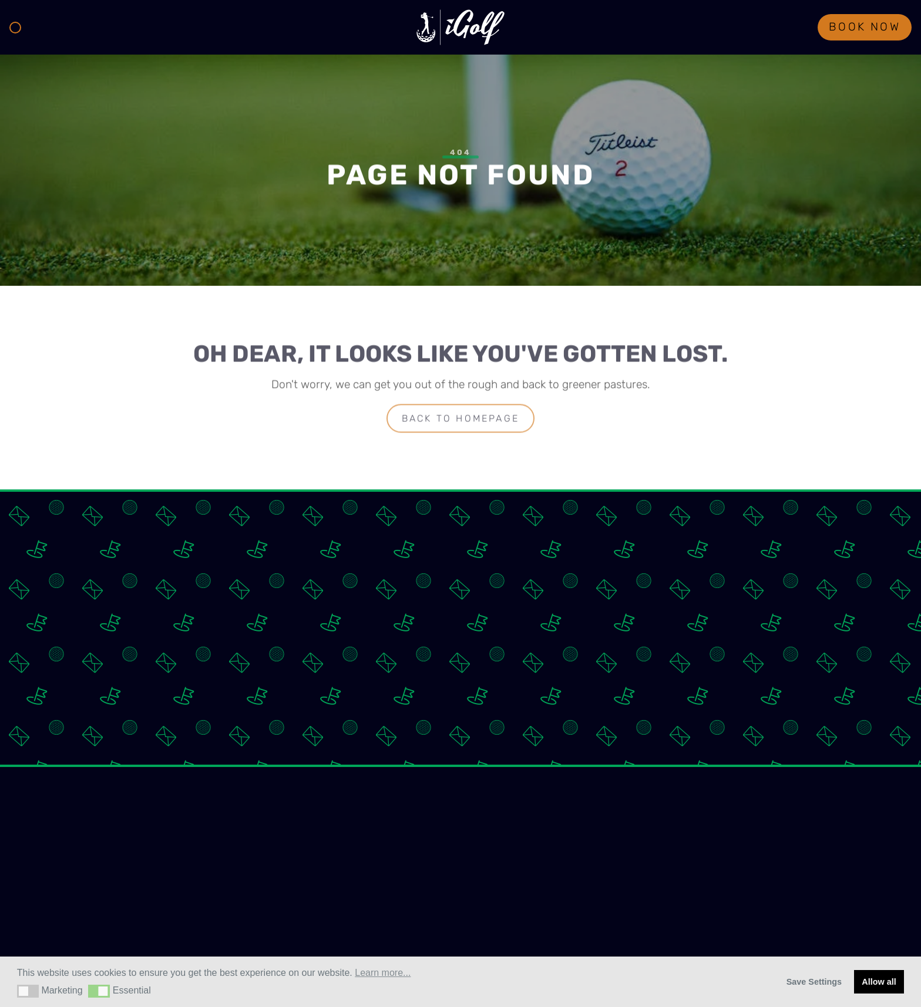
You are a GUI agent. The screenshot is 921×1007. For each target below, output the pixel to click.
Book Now (864, 27)
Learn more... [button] (383, 973)
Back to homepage (460, 420)
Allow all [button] (879, 981)
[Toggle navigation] (15, 27)
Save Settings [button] (814, 981)
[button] (28, 991)
